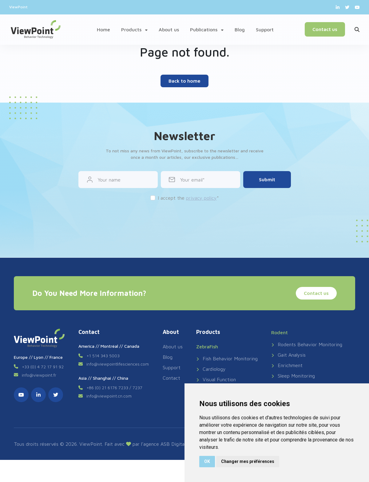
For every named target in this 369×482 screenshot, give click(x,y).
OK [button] (207, 461)
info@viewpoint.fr (39, 375)
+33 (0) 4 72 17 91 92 (43, 366)
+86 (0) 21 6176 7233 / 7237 (114, 387)
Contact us (324, 29)
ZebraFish (207, 346)
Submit (267, 179)
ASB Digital (173, 444)
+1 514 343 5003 (103, 355)
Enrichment (287, 365)
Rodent (279, 332)
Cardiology (211, 369)
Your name (109, 179)
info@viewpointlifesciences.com (117, 363)
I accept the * (188, 198)
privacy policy (201, 198)
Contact (171, 378)
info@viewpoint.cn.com (109, 395)
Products (134, 29)
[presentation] (184, 220)
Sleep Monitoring (293, 375)
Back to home (184, 81)
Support (265, 29)
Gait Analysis (288, 355)
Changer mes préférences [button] (247, 461)
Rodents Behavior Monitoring (306, 344)
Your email (191, 179)
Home (103, 29)
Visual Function (216, 379)
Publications (207, 29)
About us (169, 29)
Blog (240, 29)
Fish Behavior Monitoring (227, 358)
